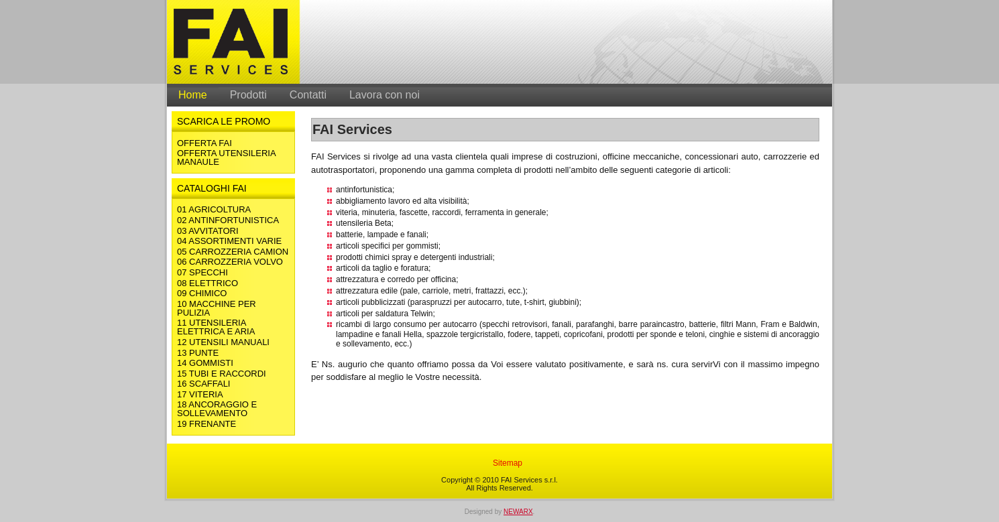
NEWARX (518, 511)
